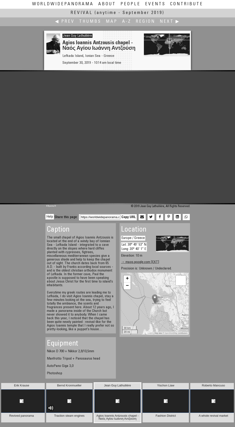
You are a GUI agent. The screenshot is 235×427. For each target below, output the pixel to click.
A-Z (126, 21)
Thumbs (90, 21)
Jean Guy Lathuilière (77, 36)
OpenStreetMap (171, 333)
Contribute (186, 4)
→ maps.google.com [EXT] (140, 262)
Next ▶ (170, 21)
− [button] (127, 286)
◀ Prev (65, 21)
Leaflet (150, 333)
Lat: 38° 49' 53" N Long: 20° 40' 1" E (133, 247)
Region (145, 21)
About (107, 4)
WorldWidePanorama (63, 4)
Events (155, 4)
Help (49, 217)
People (130, 4)
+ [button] (127, 278)
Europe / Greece (133, 238)
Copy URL (128, 217)
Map (112, 21)
